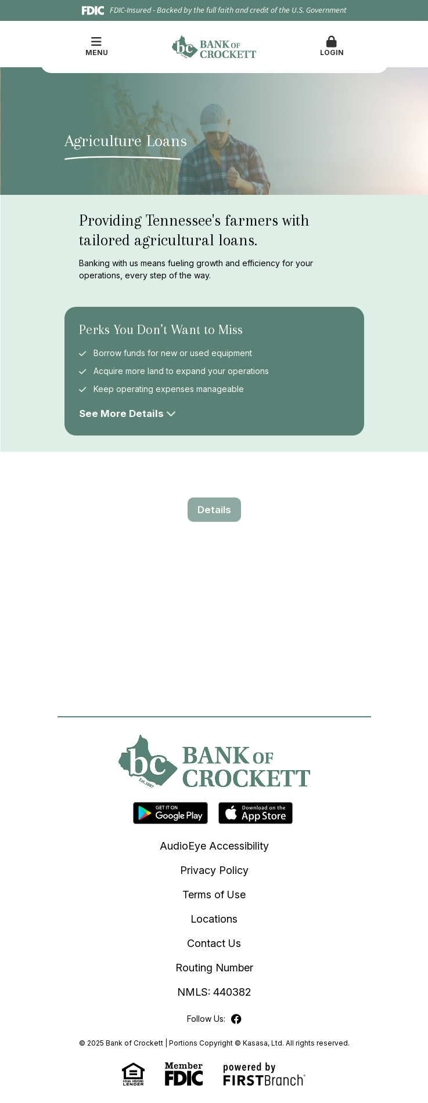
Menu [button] (96, 46)
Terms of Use (214, 894)
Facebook (236, 1019)
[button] (332, 47)
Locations (214, 919)
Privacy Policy (214, 870)
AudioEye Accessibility (214, 846)
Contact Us (214, 943)
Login (332, 46)
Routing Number (214, 968)
